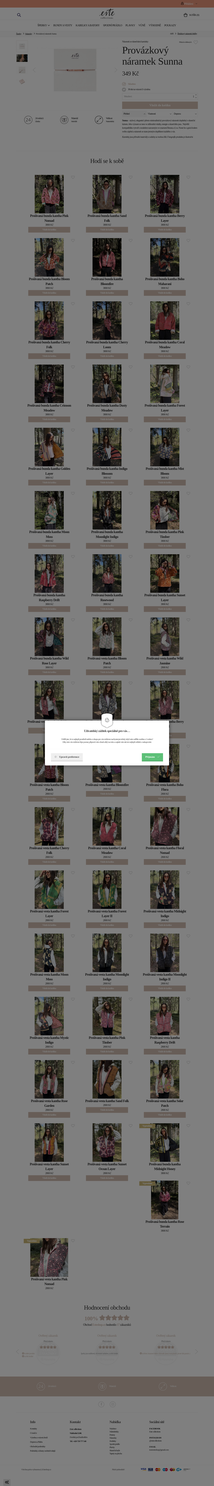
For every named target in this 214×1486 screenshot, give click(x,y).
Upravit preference (67, 757)
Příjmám (152, 757)
